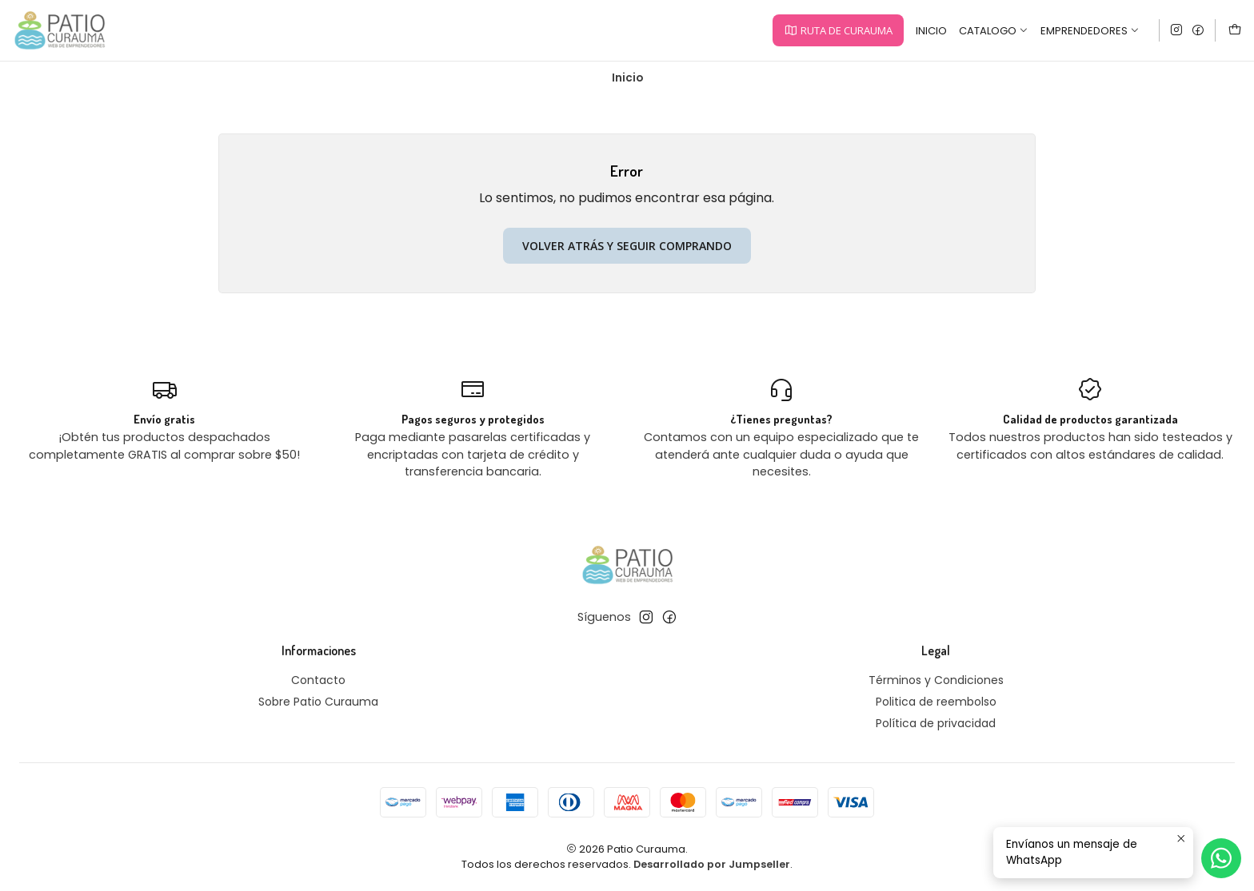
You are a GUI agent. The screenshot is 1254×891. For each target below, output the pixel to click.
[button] (838, 30)
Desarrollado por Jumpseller (711, 864)
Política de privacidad (936, 723)
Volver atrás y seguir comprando (627, 245)
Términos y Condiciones (936, 680)
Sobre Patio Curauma (318, 702)
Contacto (318, 680)
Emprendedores (1090, 30)
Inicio (931, 30)
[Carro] (1234, 30)
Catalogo (993, 30)
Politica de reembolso (936, 702)
